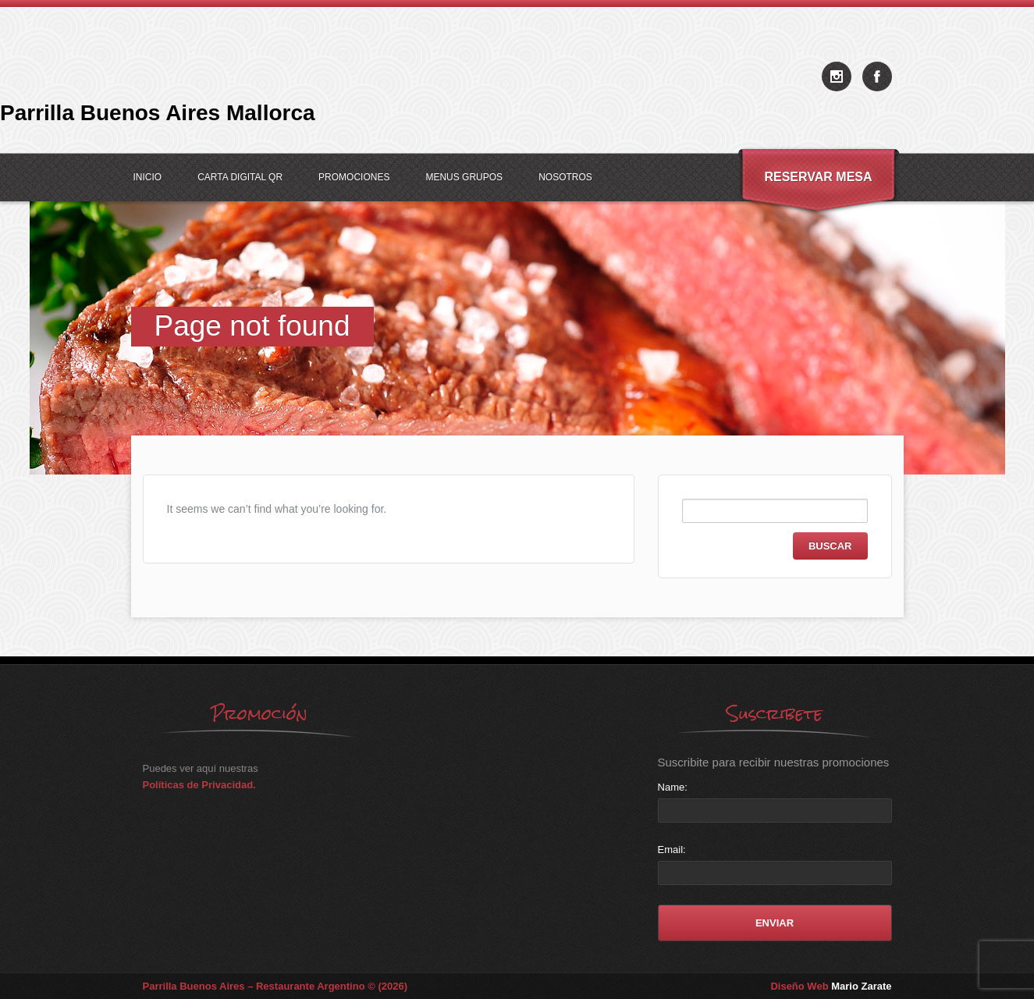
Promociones (353, 177)
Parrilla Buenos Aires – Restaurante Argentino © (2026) (275, 986)
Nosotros (565, 177)
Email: (672, 849)
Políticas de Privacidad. (199, 785)
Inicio (147, 177)
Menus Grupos (464, 177)
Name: (673, 787)
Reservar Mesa (818, 176)
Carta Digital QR (239, 177)
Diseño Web (830, 986)
